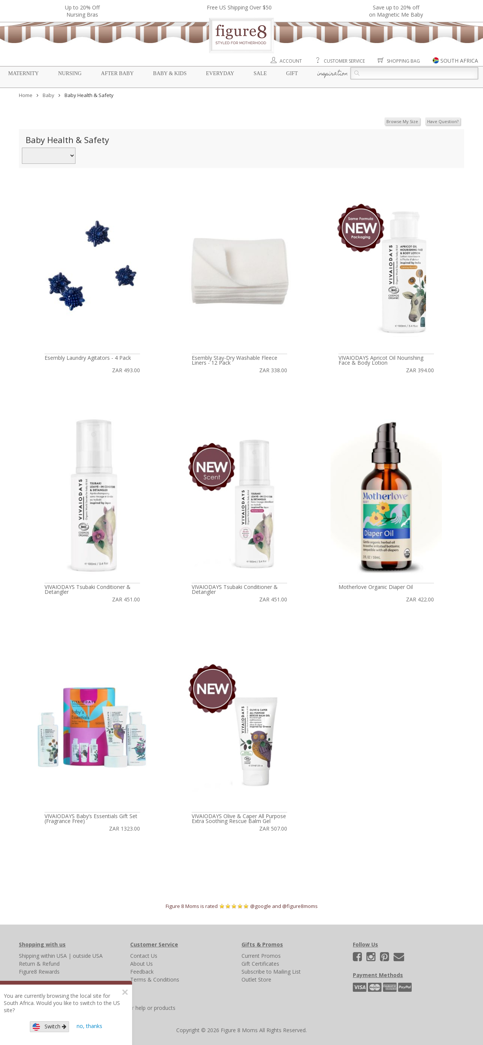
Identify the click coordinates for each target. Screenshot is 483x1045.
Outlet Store (256, 979)
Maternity (23, 73)
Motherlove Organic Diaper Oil (375, 586)
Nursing (70, 73)
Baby (48, 95)
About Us (141, 963)
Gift (292, 73)
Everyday (220, 73)
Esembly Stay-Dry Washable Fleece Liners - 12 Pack (234, 360)
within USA (54, 955)
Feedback (142, 971)
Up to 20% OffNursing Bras (82, 11)
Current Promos (261, 955)
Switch (49, 1027)
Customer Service (344, 61)
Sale (260, 73)
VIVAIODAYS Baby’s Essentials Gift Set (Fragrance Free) (91, 818)
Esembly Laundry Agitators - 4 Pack (88, 357)
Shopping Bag (403, 61)
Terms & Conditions (154, 979)
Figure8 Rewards (39, 971)
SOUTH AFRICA (459, 60)
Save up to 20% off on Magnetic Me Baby (396, 11)
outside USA (88, 955)
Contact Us (143, 955)
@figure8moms (300, 906)
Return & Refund (39, 963)
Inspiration (332, 74)
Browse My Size (402, 121)
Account (291, 61)
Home (25, 95)
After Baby (117, 73)
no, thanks (89, 1026)
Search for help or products (142, 1007)
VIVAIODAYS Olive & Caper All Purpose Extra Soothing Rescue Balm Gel (239, 818)
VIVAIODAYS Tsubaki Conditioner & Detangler (88, 589)
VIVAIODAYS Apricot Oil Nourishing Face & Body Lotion (380, 360)
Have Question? (442, 121)
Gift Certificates (260, 963)
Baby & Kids (170, 73)
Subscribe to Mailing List (271, 971)
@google (260, 906)
